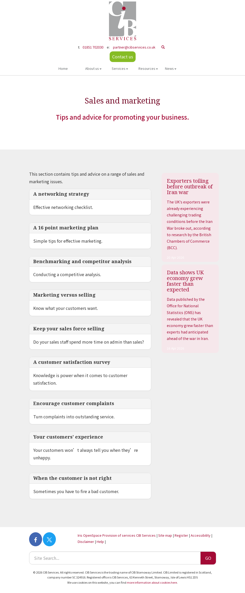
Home (63, 68)
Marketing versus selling (64, 295)
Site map (165, 535)
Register (181, 535)
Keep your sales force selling (68, 328)
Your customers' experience (68, 437)
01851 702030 (93, 47)
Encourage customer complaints (73, 403)
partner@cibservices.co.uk (134, 47)
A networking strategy (61, 194)
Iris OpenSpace (90, 535)
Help (100, 541)
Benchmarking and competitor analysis (82, 261)
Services (120, 68)
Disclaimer (86, 541)
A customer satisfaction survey (71, 362)
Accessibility (200, 535)
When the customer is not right (72, 478)
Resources (148, 68)
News (170, 68)
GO (208, 558)
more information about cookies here (152, 582)
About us (93, 68)
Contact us (122, 56)
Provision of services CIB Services (129, 535)
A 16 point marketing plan (65, 227)
